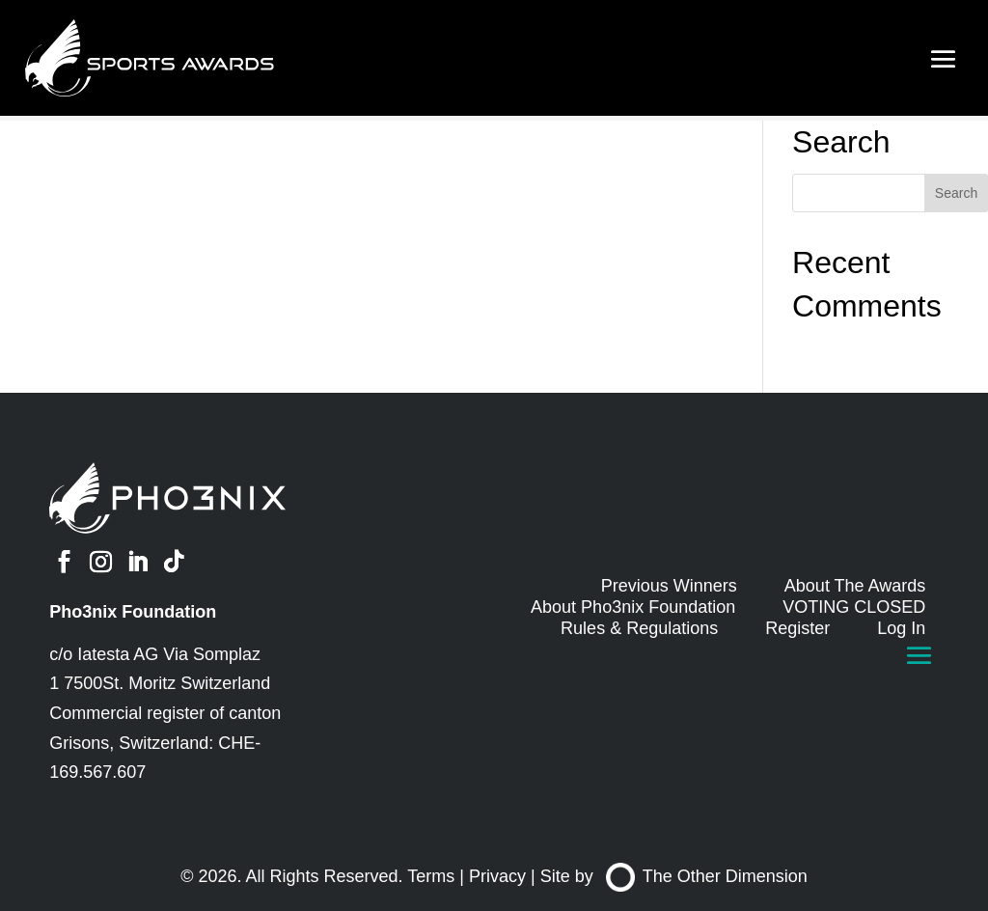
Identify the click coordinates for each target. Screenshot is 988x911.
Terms (430, 876)
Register (797, 628)
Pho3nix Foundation (132, 611)
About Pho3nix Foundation (633, 607)
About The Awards (854, 586)
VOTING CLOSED (853, 607)
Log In (901, 628)
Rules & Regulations (639, 628)
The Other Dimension (707, 876)
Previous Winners (669, 586)
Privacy (497, 876)
